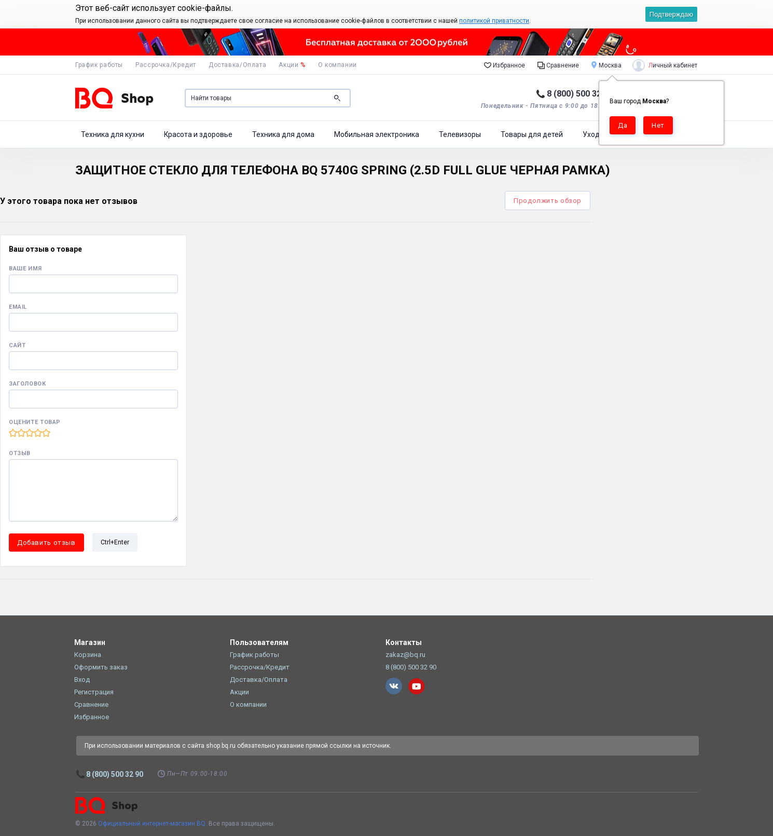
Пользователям (259, 642)
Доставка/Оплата (237, 64)
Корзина (87, 655)
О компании (337, 64)
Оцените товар (35, 422)
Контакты (403, 642)
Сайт (17, 345)
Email (18, 307)
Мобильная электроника (376, 134)
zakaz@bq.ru (405, 655)
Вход (82, 679)
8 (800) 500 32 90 (580, 94)
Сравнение (558, 65)
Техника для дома (283, 134)
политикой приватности (494, 20)
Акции (292, 64)
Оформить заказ (101, 667)
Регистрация (94, 692)
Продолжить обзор (548, 200)
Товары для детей (532, 134)
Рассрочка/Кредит (165, 64)
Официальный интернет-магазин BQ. (152, 823)
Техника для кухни (112, 134)
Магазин (89, 642)
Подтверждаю (671, 14)
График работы (99, 64)
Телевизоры (460, 134)
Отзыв (20, 453)
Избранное (504, 65)
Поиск (337, 98)
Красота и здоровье (198, 134)
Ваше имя (25, 268)
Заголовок (27, 383)
